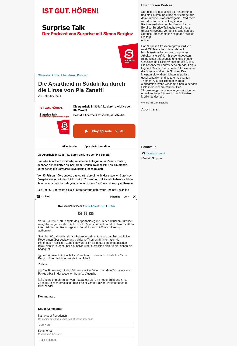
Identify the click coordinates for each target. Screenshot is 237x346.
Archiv (56, 75)
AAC (95, 206)
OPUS (111, 206)
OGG (103, 206)
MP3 (87, 206)
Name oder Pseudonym (53, 315)
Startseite (44, 75)
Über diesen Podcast (74, 75)
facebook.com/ (155, 153)
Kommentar (45, 330)
